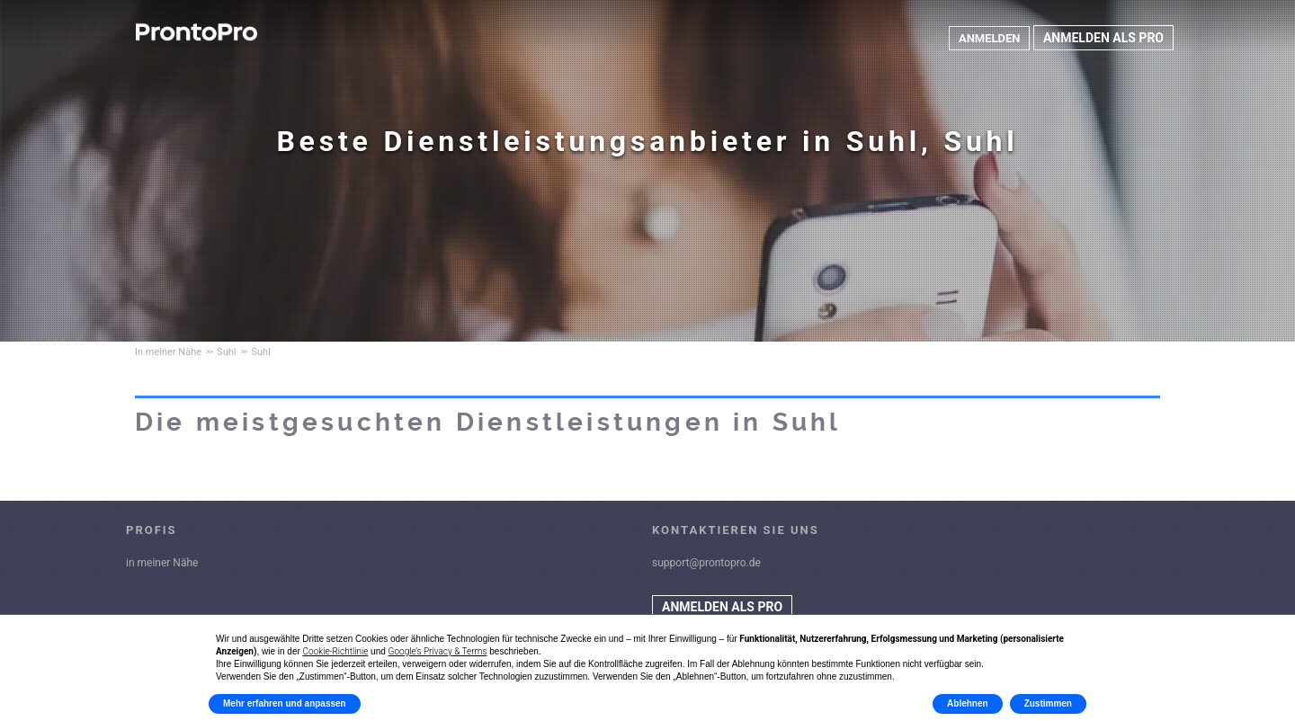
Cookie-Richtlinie (336, 651)
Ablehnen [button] (967, 703)
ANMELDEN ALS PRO (1103, 38)
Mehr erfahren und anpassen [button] (284, 703)
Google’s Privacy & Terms (437, 651)
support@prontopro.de (706, 562)
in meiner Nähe (162, 562)
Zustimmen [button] (1048, 703)
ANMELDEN (987, 38)
